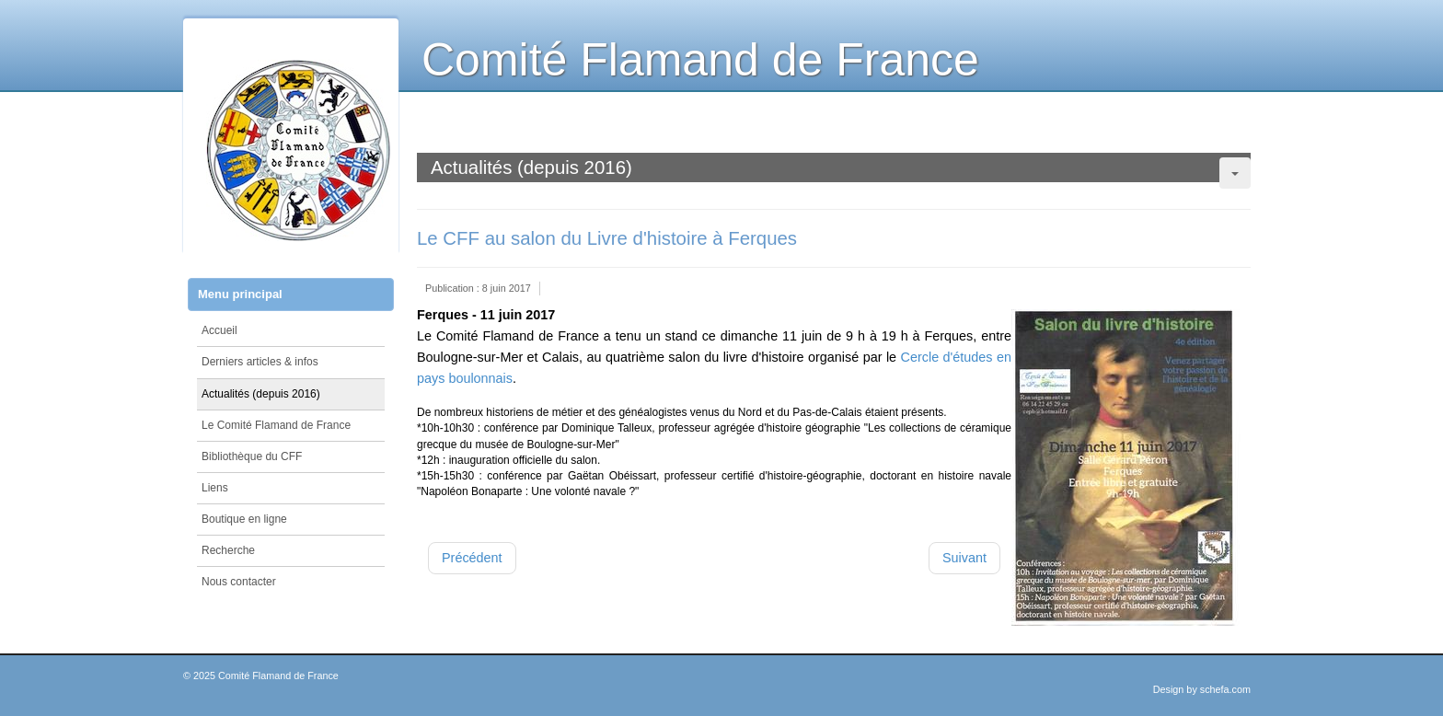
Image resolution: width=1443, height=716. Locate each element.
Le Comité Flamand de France (276, 425)
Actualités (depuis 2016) (261, 393)
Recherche (228, 550)
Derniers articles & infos (260, 361)
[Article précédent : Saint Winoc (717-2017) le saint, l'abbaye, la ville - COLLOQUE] (472, 558)
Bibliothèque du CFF (252, 456)
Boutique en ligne (244, 519)
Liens (215, 487)
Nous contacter (239, 581)
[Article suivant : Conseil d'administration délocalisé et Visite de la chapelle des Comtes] (964, 558)
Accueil (219, 330)
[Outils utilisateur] (1235, 173)
